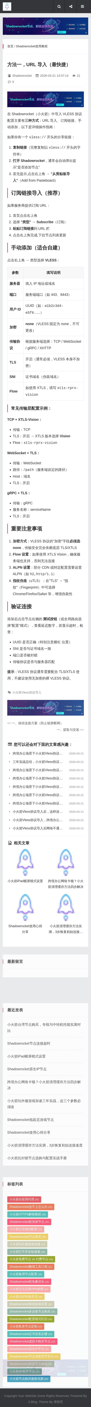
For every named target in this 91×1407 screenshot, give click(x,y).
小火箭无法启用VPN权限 (29, 1380)
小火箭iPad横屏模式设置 (26, 1126)
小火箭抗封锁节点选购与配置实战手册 (37, 1228)
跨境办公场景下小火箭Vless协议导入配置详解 (45, 752)
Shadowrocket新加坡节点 (29, 1312)
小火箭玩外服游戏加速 (27, 1335)
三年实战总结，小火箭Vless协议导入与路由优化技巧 (45, 761)
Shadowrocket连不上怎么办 (31, 1297)
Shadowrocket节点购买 (28, 1327)
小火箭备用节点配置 (26, 1365)
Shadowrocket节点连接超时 (28, 1114)
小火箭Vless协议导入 (26, 691)
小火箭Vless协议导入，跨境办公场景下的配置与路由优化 (45, 819)
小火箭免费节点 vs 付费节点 (31, 1350)
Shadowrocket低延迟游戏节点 (30, 1190)
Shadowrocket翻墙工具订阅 (31, 1357)
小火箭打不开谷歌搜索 (27, 1342)
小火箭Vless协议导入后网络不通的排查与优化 (45, 827)
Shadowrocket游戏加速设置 (31, 1395)
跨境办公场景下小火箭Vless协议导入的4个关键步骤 (45, 794)
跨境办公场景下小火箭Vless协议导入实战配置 (45, 785)
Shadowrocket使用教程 (32, 46)
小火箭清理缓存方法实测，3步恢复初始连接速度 (45, 1215)
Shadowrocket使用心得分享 (28, 1203)
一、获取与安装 (70, 728)
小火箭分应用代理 (24, 1290)
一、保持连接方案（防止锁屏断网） (35, 722)
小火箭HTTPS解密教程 (28, 1305)
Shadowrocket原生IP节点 (27, 1139)
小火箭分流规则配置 (26, 1320)
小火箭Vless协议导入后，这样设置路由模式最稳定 (45, 810)
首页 (10, 46)
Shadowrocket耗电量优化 (29, 1372)
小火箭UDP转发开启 (26, 1387)
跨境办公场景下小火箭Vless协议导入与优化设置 (45, 769)
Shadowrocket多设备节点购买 (32, 1402)
